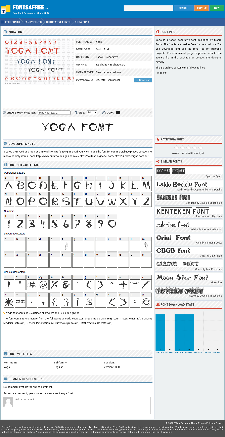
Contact (220, 423)
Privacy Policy (205, 423)
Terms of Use (188, 423)
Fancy (99, 56)
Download (143, 80)
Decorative (111, 56)
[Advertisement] (77, 97)
